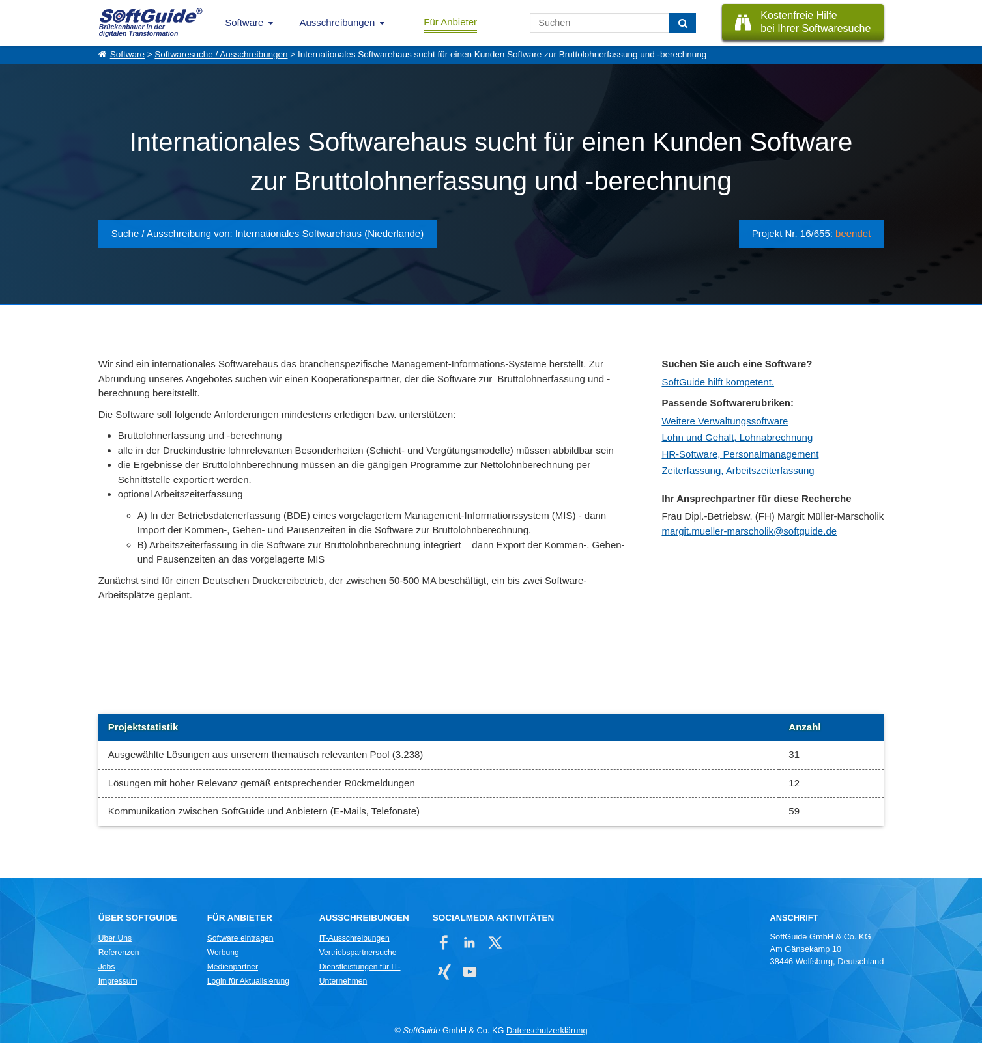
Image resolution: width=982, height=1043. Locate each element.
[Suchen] (682, 23)
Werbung (223, 952)
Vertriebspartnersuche (358, 952)
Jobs (106, 966)
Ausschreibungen (337, 22)
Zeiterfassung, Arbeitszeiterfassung (737, 470)
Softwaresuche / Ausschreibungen (220, 54)
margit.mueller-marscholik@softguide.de (749, 530)
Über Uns (115, 938)
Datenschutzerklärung (546, 1030)
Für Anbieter (450, 21)
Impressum (117, 981)
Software (244, 22)
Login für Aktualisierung (248, 981)
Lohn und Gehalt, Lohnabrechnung (737, 437)
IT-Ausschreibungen (354, 938)
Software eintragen (240, 938)
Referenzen (118, 952)
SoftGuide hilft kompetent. (717, 381)
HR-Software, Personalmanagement (739, 454)
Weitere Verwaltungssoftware (724, 420)
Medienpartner (232, 966)
